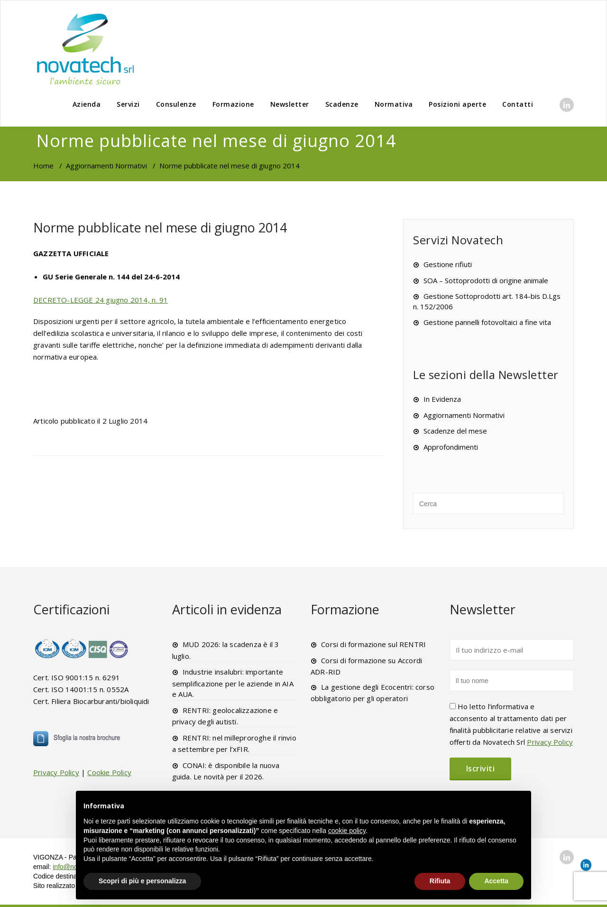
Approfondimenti (450, 447)
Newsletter (289, 104)
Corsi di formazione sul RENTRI (373, 644)
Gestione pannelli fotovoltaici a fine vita (487, 322)
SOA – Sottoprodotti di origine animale (485, 280)
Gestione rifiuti (447, 264)
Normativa (394, 104)
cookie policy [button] (347, 830)
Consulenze (176, 104)
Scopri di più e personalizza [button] (142, 881)
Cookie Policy (109, 772)
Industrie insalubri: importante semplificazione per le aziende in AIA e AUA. (233, 683)
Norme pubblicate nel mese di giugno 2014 (160, 227)
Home (43, 165)
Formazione (233, 104)
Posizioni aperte (457, 104)
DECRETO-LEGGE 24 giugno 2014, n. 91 (100, 300)
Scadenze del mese (455, 430)
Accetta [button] (496, 881)
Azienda (87, 104)
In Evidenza (442, 399)
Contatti (517, 104)
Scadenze (342, 104)
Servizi (128, 104)
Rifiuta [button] (440, 881)
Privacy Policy (56, 772)
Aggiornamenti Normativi (106, 165)
